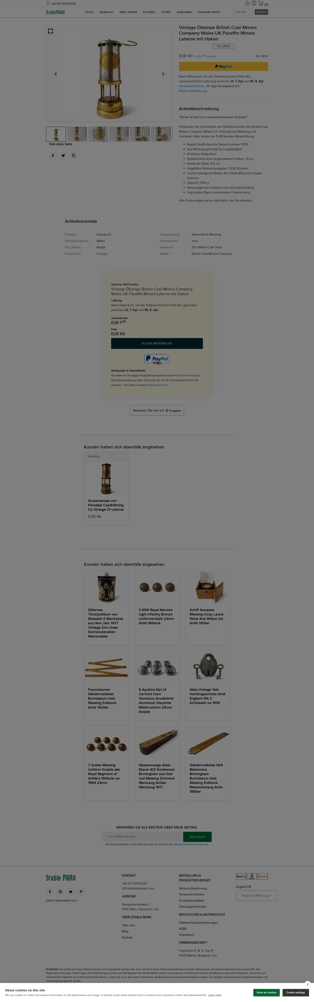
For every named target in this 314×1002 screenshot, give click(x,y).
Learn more (214, 995)
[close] (307, 984)
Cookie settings (296, 992)
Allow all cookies (267, 992)
